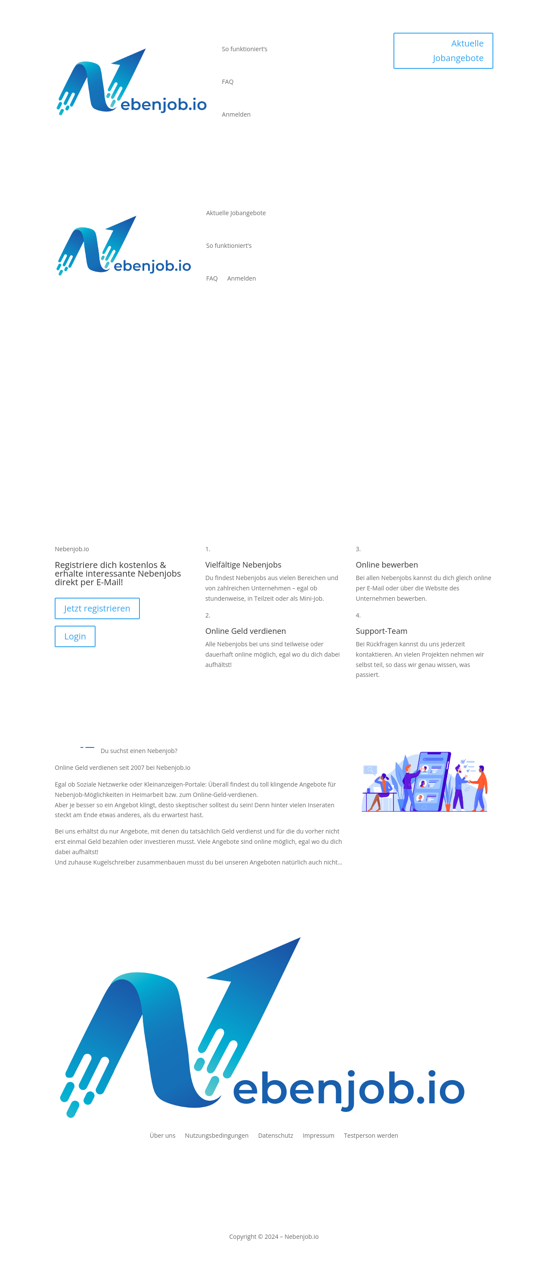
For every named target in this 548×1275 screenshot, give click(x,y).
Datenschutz (275, 1136)
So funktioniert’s (245, 49)
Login (75, 636)
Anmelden (236, 114)
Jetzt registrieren (97, 608)
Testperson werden (371, 1136)
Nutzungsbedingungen (217, 1136)
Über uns (163, 1136)
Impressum (318, 1136)
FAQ (228, 81)
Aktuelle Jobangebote (458, 50)
